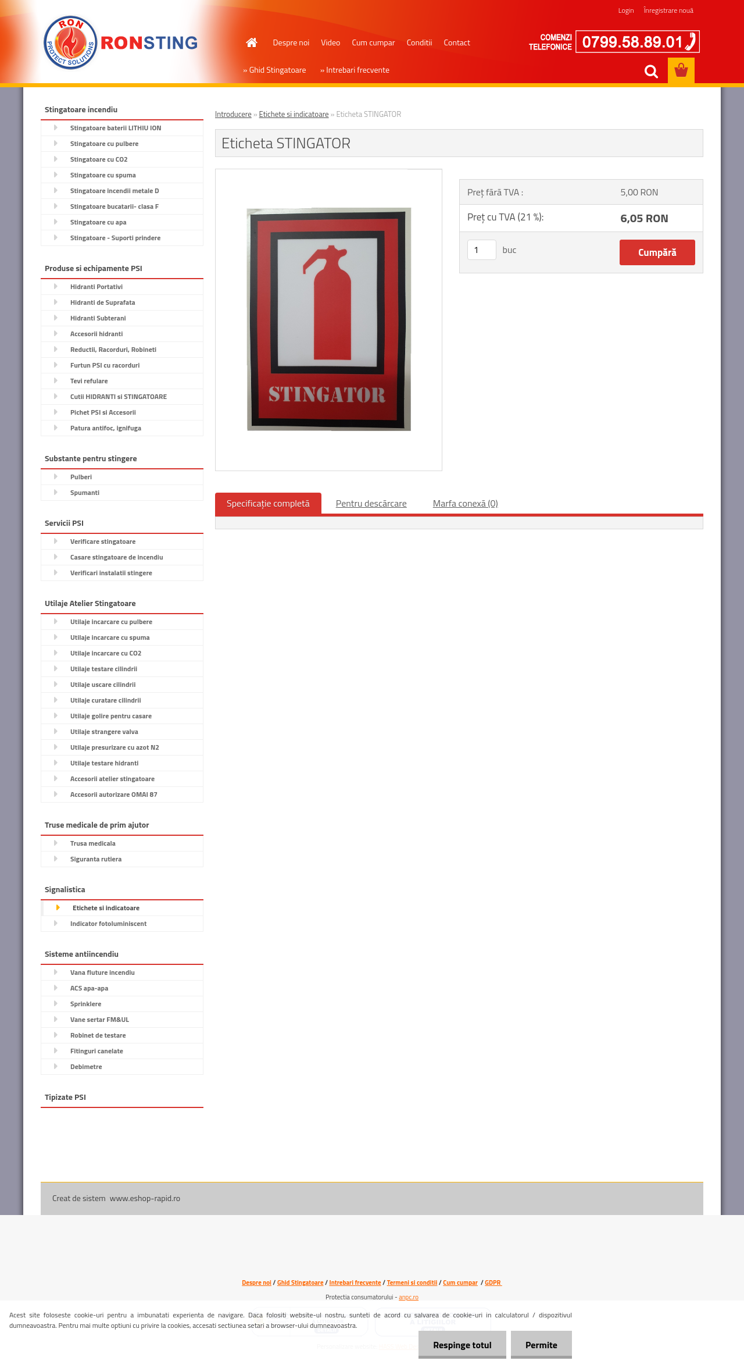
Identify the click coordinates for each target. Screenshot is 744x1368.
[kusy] (481, 250)
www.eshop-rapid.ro (145, 1198)
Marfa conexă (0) (465, 503)
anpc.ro (409, 1297)
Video (330, 42)
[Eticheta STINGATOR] (329, 174)
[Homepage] (251, 42)
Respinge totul (462, 1345)
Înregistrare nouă (668, 10)
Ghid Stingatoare (300, 1282)
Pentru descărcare (371, 503)
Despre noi (291, 42)
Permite (541, 1345)
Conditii (419, 42)
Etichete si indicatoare (294, 114)
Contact (457, 42)
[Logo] (121, 43)
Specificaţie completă (268, 503)
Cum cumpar (373, 42)
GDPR (493, 1282)
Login (626, 10)
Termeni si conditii (412, 1282)
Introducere (233, 114)
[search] (651, 71)
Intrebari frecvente (355, 1282)
